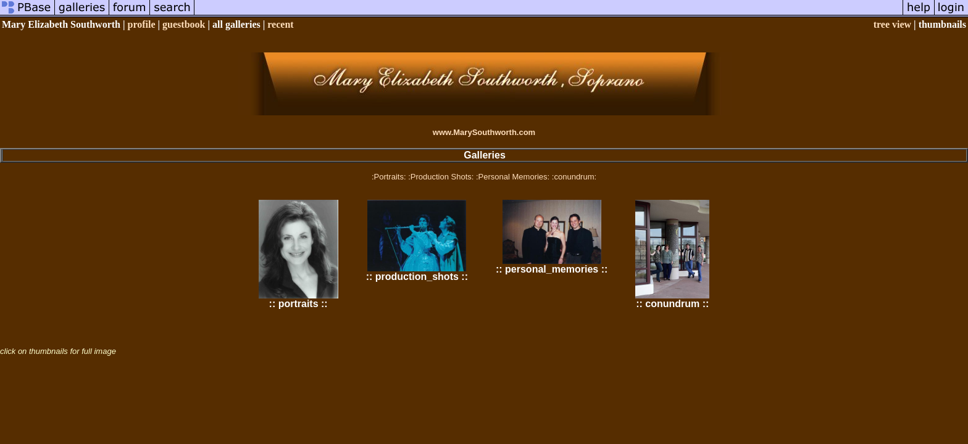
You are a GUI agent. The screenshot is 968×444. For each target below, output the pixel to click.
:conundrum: (574, 176)
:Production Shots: (441, 176)
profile (142, 24)
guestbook (183, 24)
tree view (892, 24)
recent (280, 24)
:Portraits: (389, 176)
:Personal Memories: (512, 176)
